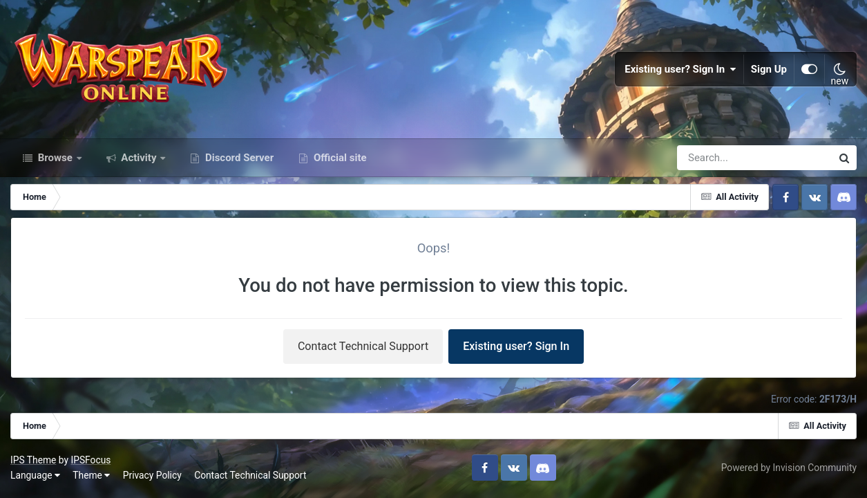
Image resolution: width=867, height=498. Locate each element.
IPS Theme (33, 459)
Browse (55, 157)
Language (35, 475)
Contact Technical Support (363, 346)
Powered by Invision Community (789, 467)
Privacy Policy (152, 475)
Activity (139, 157)
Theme (91, 475)
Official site (338, 157)
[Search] (715, 157)
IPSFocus (90, 459)
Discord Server (238, 157)
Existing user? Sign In (680, 69)
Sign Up (769, 69)
